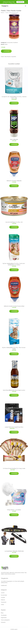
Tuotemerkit (3, 602)
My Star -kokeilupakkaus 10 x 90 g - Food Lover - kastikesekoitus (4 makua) (14, 264)
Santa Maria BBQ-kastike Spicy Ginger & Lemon (14, 390)
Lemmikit (3, 597)
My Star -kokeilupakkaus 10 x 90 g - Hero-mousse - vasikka (14, 348)
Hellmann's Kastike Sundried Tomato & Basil (14, 306)
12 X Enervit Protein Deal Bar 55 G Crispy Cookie (14, 468)
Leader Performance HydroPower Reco (14, 427)
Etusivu (2, 12)
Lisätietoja (6, 51)
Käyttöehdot (4, 617)
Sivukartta (3, 622)
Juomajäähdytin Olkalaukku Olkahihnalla (14, 551)
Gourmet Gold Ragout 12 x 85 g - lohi (14, 222)
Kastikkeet (15, 42)
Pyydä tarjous (20, 1)
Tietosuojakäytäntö (5, 620)
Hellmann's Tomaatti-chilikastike (14, 180)
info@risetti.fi (4, 585)
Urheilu (2, 604)
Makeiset (3, 599)
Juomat (2, 592)
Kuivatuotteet (10, 42)
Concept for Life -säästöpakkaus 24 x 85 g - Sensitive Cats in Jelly (14, 97)
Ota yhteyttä (3, 615)
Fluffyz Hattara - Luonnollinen (14, 509)
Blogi (2, 612)
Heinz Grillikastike (14, 139)
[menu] (25, 6)
